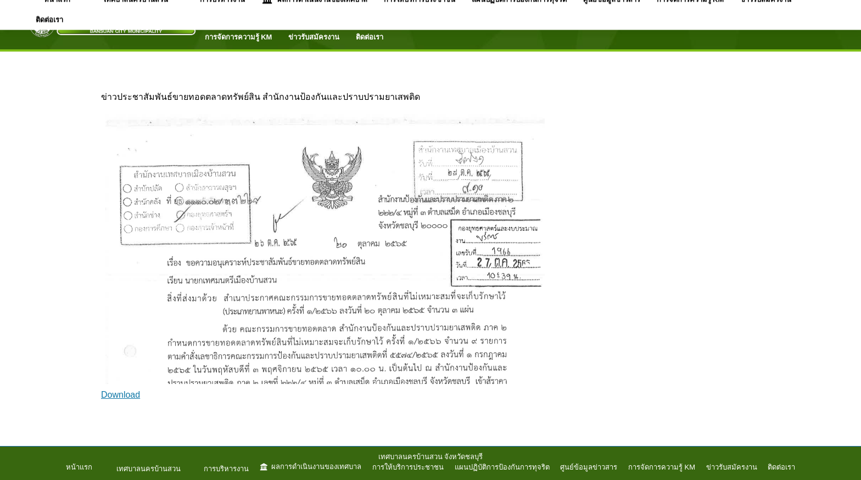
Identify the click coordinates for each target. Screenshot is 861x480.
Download (120, 394)
